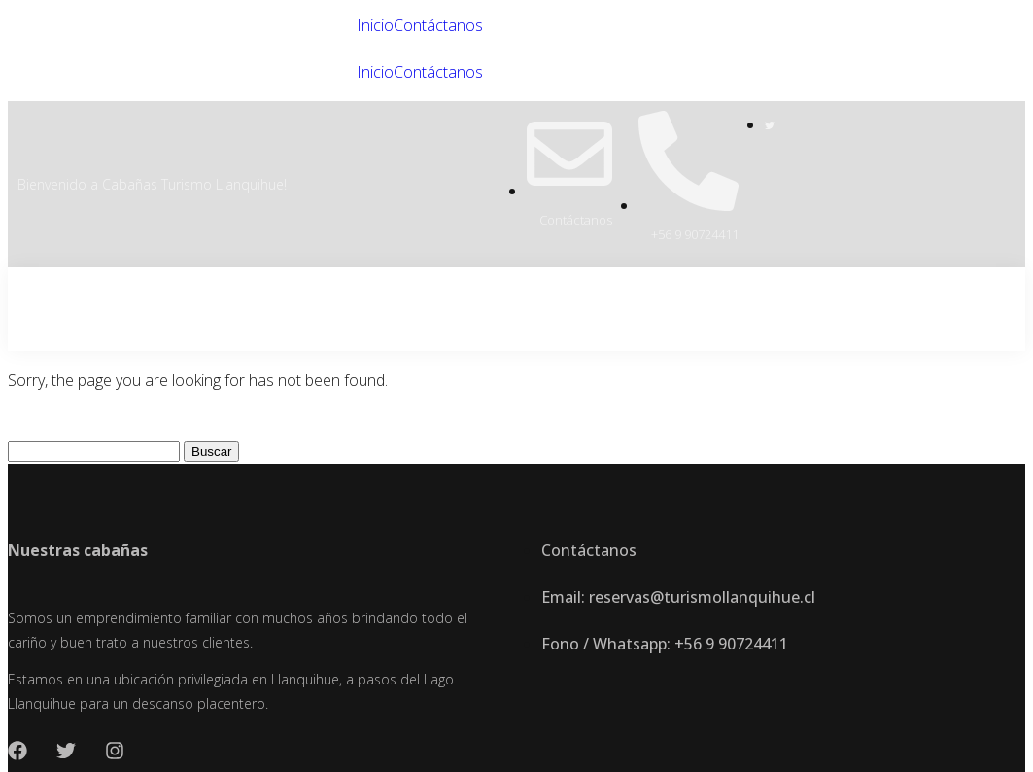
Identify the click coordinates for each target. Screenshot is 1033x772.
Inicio (375, 25)
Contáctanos (438, 25)
